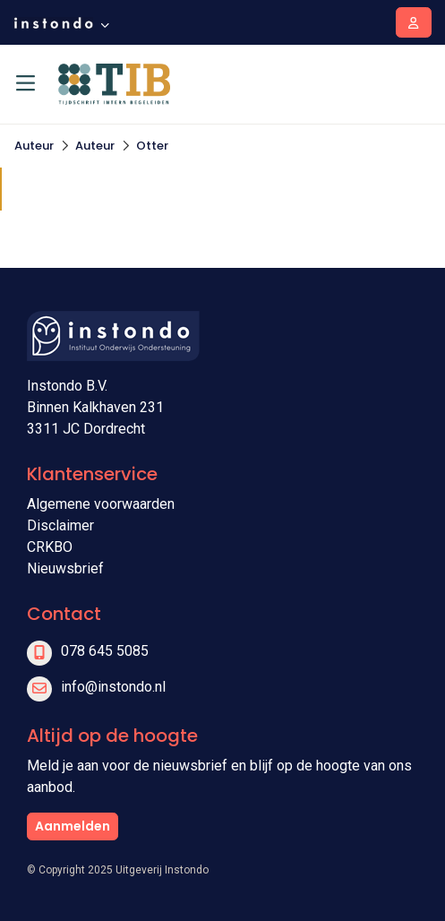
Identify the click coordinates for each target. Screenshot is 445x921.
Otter (152, 145)
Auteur (34, 145)
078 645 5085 (105, 650)
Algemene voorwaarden (101, 503)
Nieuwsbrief (65, 568)
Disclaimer (60, 525)
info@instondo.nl (113, 686)
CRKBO (50, 546)
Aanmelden (72, 826)
